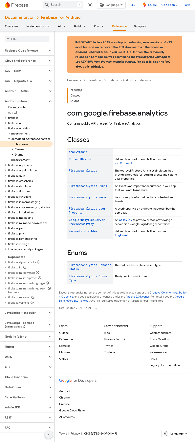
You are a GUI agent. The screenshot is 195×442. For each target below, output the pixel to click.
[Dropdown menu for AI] (65, 26)
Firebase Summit (115, 339)
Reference (144, 80)
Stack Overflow (160, 339)
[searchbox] (27, 39)
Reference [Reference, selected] (119, 26)
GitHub (63, 358)
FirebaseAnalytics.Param (88, 197)
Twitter (108, 346)
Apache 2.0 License (138, 296)
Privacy (75, 433)
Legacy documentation (165, 365)
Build (77, 26)
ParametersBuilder (83, 231)
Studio (152, 5)
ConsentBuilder (81, 159)
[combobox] (63, 4)
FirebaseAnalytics (83, 170)
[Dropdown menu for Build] (85, 26)
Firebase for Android (61, 17)
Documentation (20, 17)
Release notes (158, 352)
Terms (63, 433)
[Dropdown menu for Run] (104, 26)
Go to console (170, 5)
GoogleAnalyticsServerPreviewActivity (87, 222)
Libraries (64, 352)
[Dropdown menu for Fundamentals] (49, 26)
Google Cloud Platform (73, 410)
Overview (11, 26)
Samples (140, 26)
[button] (24, 50)
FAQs (153, 358)
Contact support (160, 333)
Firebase (72, 80)
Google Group (159, 346)
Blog (133, 5)
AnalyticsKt (78, 152)
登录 (187, 5)
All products (66, 417)
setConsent (123, 163)
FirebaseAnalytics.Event (88, 186)
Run (96, 26)
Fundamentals (35, 26)
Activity (125, 220)
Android (64, 391)
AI (59, 26)
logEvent (122, 235)
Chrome (64, 397)
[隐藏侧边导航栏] (49, 435)
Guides (63, 333)
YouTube (109, 352)
